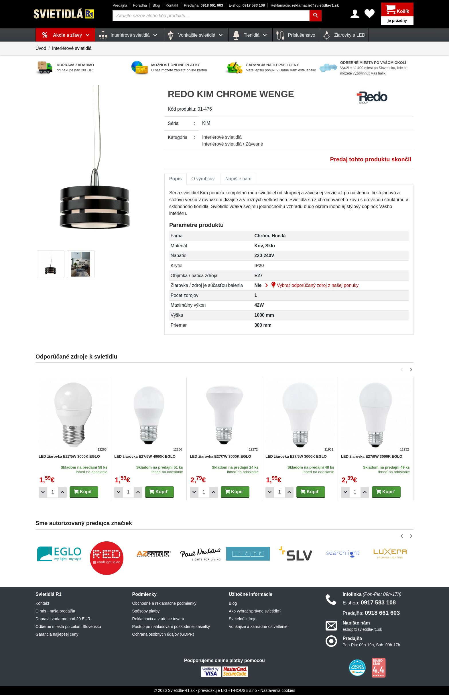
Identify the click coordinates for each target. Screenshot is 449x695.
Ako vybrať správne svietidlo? (255, 611)
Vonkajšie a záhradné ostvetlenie (258, 626)
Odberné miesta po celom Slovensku (68, 626)
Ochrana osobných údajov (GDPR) (163, 634)
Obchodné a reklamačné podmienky (164, 603)
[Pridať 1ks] (62, 492)
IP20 (259, 265)
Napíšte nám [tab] (238, 178)
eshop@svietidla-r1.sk (362, 629)
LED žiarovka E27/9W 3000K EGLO (371, 456)
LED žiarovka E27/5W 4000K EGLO (145, 456)
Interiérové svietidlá (72, 48)
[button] (402, 369)
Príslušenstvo (295, 35)
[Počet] (52, 492)
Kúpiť (83, 491)
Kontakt (172, 5)
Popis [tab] (175, 178)
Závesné (254, 144)
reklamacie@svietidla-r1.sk (305, 5)
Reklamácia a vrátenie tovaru (158, 618)
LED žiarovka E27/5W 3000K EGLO (69, 456)
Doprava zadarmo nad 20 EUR (63, 618)
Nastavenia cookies (277, 690)
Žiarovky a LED (343, 35)
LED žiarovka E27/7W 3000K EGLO (220, 456)
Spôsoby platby (146, 611)
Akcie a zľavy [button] (72, 35)
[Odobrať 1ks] (43, 492)
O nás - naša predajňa (55, 611)
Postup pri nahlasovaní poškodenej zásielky (171, 626)
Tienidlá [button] (250, 35)
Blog (156, 5)
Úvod (41, 48)
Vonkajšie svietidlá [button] (195, 35)
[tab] (175, 179)
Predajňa (120, 5)
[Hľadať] (316, 15)
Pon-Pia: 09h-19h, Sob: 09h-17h (371, 645)
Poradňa (140, 5)
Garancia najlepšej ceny (57, 634)
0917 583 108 (247, 5)
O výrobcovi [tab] (204, 178)
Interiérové (222, 137)
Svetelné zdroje (243, 618)
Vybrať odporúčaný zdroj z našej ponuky (311, 285)
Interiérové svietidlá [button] (129, 35)
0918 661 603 (203, 5)
